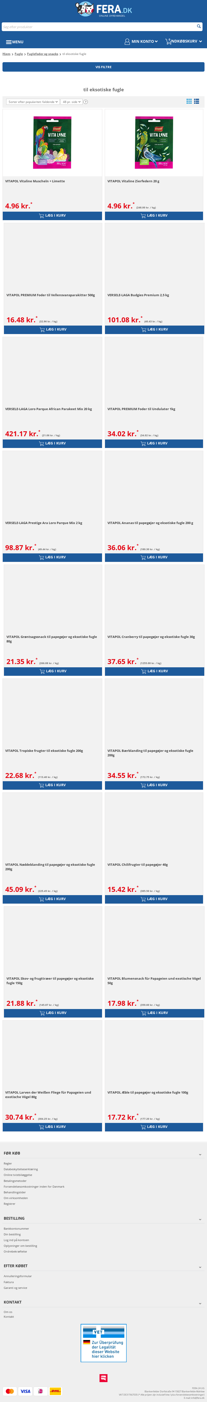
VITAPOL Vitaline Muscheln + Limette (35, 181)
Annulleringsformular (18, 1276)
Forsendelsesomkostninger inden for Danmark (34, 1186)
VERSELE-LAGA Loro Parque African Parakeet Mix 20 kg (48, 409)
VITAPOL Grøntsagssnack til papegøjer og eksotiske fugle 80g (51, 638)
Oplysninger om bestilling (20, 1246)
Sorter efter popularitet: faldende (33, 102)
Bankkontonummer (16, 1228)
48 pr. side (72, 102)
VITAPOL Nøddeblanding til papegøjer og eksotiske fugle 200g (50, 866)
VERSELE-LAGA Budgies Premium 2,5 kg (138, 295)
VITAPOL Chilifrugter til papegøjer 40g (137, 864)
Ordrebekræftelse (15, 1251)
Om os (8, 1312)
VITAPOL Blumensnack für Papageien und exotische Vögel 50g (154, 980)
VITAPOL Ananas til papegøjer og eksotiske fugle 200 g (150, 523)
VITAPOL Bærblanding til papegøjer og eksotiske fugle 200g (150, 752)
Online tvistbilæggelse (18, 1175)
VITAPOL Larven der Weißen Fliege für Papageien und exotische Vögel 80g (48, 1094)
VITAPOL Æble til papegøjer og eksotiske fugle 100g (147, 1092)
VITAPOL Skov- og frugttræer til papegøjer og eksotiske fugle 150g (50, 980)
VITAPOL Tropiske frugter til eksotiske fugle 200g (44, 750)
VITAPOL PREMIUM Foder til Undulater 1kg (141, 409)
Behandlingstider (15, 1192)
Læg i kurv (52, 215)
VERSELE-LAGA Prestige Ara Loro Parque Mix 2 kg (43, 523)
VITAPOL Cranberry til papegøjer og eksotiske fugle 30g (151, 636)
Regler (8, 1163)
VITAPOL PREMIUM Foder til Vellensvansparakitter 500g (50, 295)
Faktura (9, 1282)
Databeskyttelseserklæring (21, 1169)
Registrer (9, 1204)
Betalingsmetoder (15, 1181)
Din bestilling (12, 1234)
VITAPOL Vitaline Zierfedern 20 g (133, 181)
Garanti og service (15, 1288)
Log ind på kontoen (16, 1240)
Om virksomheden (16, 1198)
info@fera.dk (198, 1398)
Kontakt (9, 1316)
